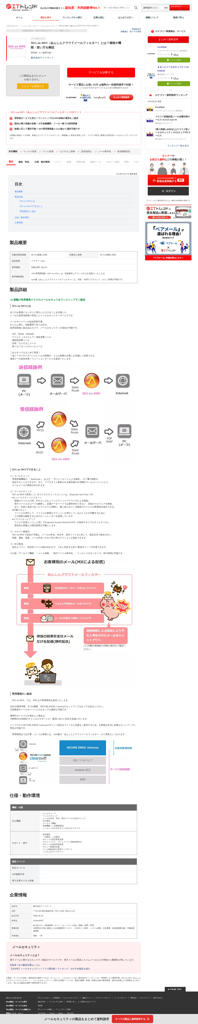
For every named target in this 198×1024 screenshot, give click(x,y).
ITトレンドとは (43, 998)
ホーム (19, 17)
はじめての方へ (125, 17)
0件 (177, 55)
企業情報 (19, 222)
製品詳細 (19, 197)
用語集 (40, 1005)
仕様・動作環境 (22, 217)
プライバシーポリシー (103, 998)
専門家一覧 (70, 1001)
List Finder (41, 1013)
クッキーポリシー (120, 998)
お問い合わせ (157, 998)
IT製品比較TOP (12, 26)
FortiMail (161, 47)
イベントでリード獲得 (63, 1009)
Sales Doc (70, 1013)
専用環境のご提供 (28, 211)
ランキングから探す (72, 17)
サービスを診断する (101, 72)
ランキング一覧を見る (178, 146)
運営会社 (133, 998)
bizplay (60, 1013)
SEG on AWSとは (27, 201)
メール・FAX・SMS (29, 26)
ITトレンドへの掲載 (45, 1009)
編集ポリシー (87, 998)
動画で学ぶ (178, 17)
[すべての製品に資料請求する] (132, 1019)
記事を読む (99, 17)
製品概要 (19, 191)
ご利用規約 (56, 998)
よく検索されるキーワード (87, 1001)
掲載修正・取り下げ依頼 (131, 31)
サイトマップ (144, 998)
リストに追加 (174, 60)
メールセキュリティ (47, 26)
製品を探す (46, 17)
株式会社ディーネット (42, 57)
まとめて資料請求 (121, 97)
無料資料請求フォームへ (179, 7)
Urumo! (52, 1013)
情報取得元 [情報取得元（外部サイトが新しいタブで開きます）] (136, 29)
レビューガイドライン (71, 998)
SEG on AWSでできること (31, 206)
